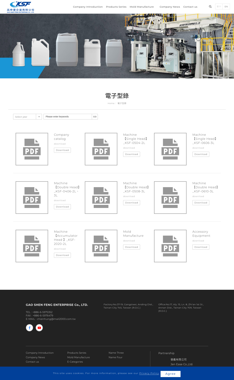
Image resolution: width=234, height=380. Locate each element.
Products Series (117, 7)
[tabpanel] (117, 43)
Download (62, 150)
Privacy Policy (149, 373)
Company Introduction (89, 7)
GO (95, 116)
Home (111, 103)
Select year (21, 116)
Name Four (116, 357)
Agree (170, 374)
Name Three (116, 352)
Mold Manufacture (142, 7)
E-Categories (75, 361)
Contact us (191, 7)
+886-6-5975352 (42, 312)
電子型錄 (121, 103)
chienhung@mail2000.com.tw (56, 318)
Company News (170, 7)
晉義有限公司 (179, 359)
